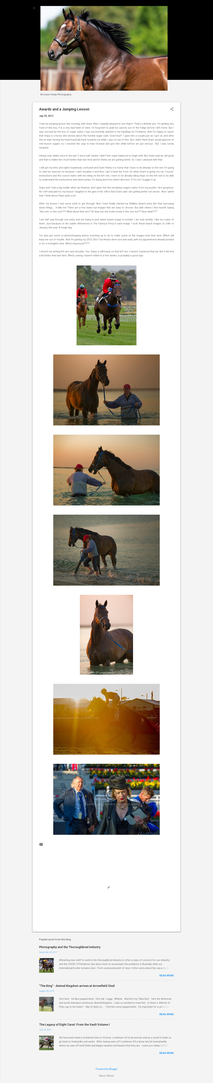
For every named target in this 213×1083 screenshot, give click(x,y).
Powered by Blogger (106, 1069)
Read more (166, 975)
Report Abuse (106, 1075)
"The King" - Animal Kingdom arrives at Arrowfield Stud (77, 986)
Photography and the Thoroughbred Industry (70, 947)
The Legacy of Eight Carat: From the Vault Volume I (74, 1024)
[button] (172, 109)
